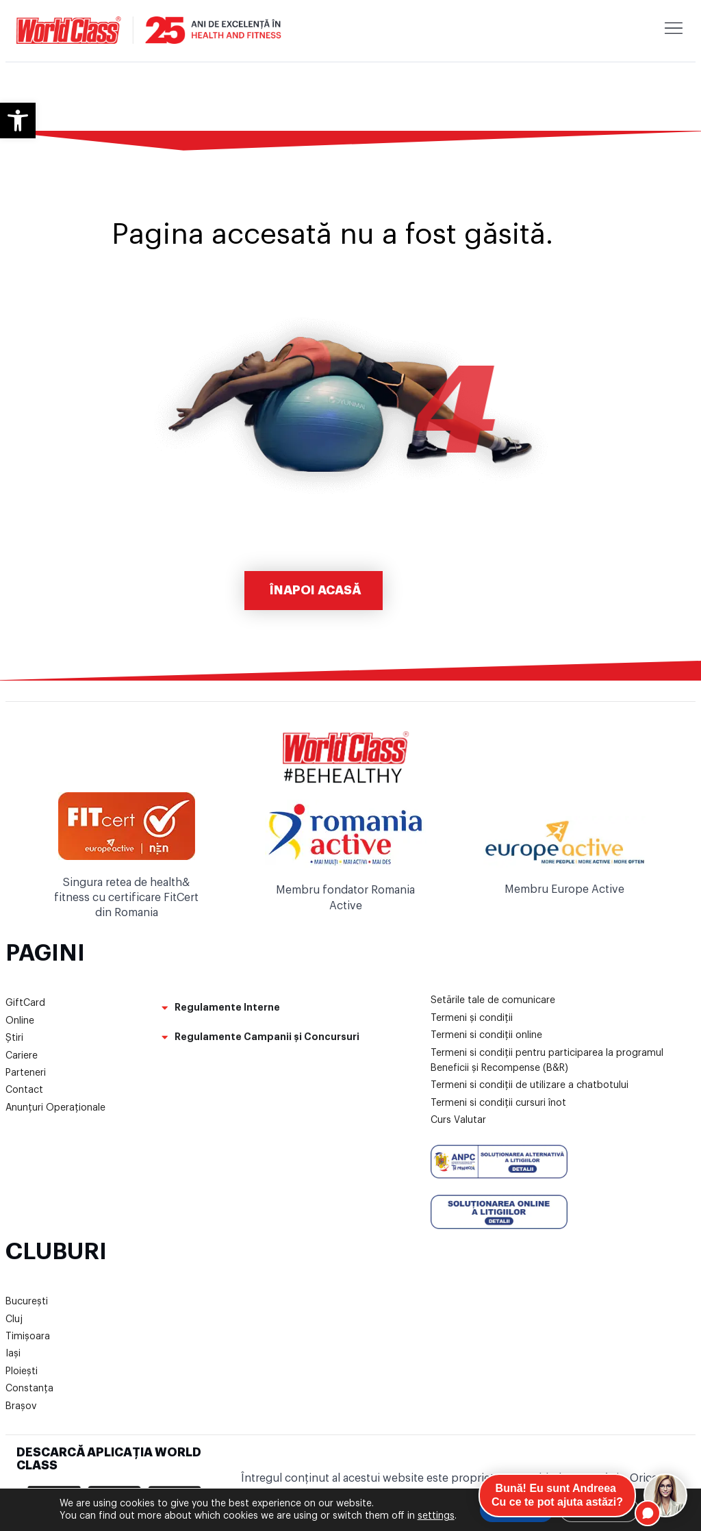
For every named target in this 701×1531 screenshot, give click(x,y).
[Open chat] (665, 1495)
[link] (18, 120)
